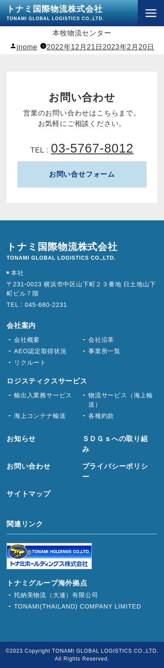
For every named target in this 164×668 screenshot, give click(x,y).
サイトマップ (29, 494)
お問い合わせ (29, 466)
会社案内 (21, 325)
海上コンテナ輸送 (40, 415)
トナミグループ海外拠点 (47, 583)
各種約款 (101, 415)
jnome (27, 47)
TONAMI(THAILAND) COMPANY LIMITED (77, 606)
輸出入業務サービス (43, 395)
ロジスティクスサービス (47, 381)
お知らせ (21, 438)
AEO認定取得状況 (40, 351)
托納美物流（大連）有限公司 (56, 594)
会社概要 (27, 339)
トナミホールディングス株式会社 (49, 556)
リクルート (30, 362)
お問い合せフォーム (82, 174)
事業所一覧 (104, 351)
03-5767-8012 (92, 148)
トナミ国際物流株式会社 (55, 12)
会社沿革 (101, 339)
